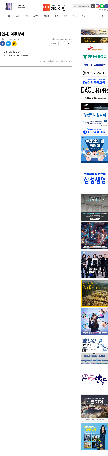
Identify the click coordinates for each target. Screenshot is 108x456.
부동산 (36, 16)
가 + (61, 43)
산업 (26, 16)
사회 (74, 16)
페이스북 (2, 43)
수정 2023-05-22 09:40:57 (9, 39)
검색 (93, 6)
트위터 (8, 43)
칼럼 (56, 16)
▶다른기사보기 (22, 55)
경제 (17, 16)
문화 (103, 16)
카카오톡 (14, 43)
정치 (65, 16)
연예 (83, 16)
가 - (69, 44)
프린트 (53, 43)
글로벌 (46, 16)
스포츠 (93, 16)
